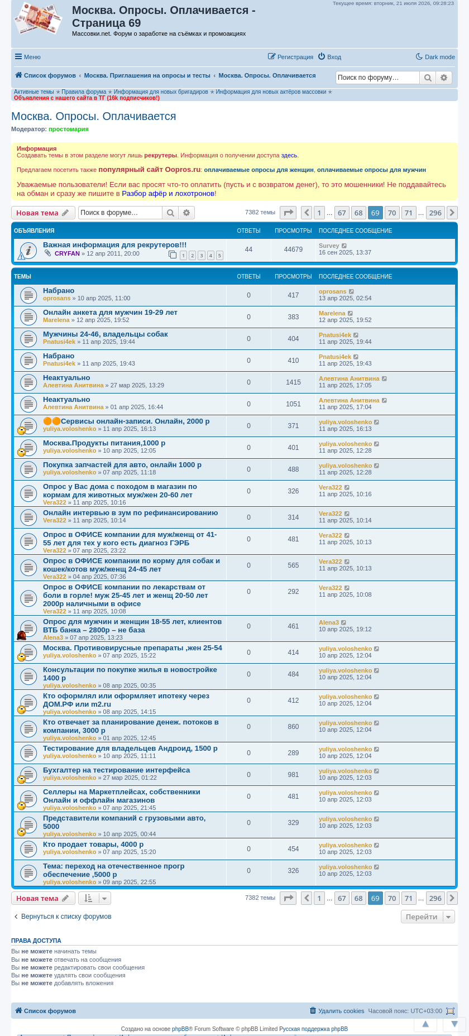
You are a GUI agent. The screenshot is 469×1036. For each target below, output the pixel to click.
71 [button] (409, 213)
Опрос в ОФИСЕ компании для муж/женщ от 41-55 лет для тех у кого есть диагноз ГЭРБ (130, 538)
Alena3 (53, 637)
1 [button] (319, 213)
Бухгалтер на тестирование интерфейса (116, 770)
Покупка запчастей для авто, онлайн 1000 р (122, 465)
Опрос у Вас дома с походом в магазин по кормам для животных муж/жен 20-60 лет (120, 490)
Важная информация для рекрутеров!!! (114, 245)
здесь (289, 155)
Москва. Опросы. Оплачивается (93, 116)
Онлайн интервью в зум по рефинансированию (130, 513)
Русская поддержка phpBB (313, 1029)
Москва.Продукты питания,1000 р (104, 443)
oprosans (57, 298)
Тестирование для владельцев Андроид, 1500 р (130, 748)
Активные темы (34, 92)
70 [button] (392, 213)
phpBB (180, 1029)
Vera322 (54, 502)
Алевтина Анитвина (73, 385)
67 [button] (342, 213)
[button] (356, 56)
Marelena (56, 319)
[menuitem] (329, 57)
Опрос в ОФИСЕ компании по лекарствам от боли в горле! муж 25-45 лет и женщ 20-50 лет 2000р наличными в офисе (125, 595)
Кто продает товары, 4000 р (93, 844)
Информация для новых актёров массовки (271, 92)
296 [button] (435, 213)
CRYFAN (67, 253)
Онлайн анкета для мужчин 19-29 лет (110, 312)
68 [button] (359, 213)
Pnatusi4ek (59, 341)
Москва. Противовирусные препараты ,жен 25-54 (132, 648)
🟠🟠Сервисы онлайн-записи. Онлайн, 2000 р (126, 421)
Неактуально (66, 377)
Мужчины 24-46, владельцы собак (105, 334)
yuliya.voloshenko (69, 428)
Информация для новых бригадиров (161, 92)
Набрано (58, 290)
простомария (69, 129)
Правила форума (83, 92)
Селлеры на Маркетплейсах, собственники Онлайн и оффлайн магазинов (121, 796)
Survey (329, 245)
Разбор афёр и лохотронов (168, 193)
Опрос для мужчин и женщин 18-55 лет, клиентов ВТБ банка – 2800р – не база (132, 625)
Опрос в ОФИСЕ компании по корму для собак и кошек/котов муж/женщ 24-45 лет (131, 565)
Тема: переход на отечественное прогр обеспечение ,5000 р (114, 870)
